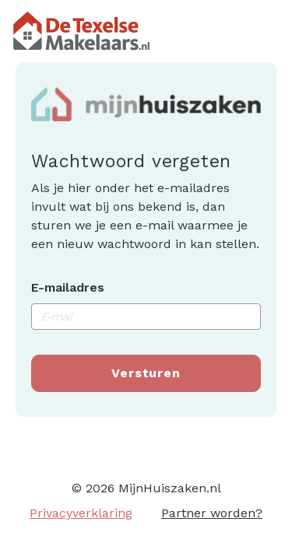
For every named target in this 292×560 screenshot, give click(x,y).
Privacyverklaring (81, 513)
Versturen (145, 373)
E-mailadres (67, 287)
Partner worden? (211, 513)
